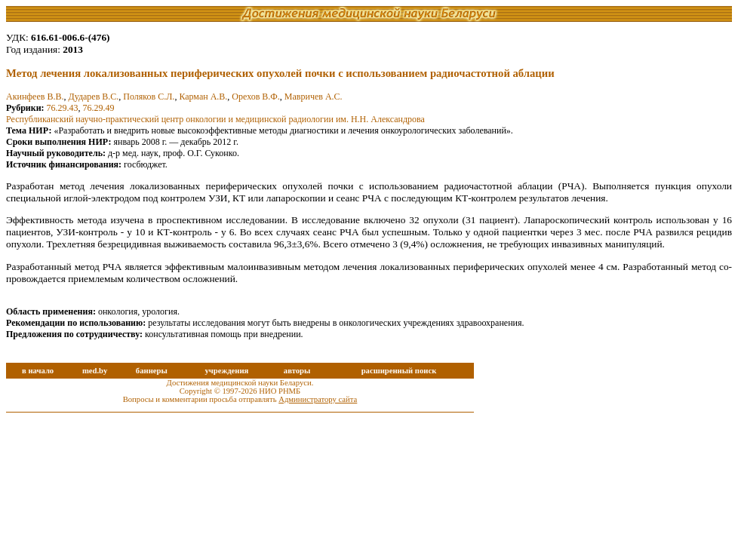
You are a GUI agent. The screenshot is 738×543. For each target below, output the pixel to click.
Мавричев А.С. (313, 96)
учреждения (226, 371)
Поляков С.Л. (148, 96)
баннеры (152, 371)
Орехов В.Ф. (256, 96)
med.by (94, 371)
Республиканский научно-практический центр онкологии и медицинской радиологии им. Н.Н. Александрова (215, 119)
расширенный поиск (399, 371)
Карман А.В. (203, 96)
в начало (38, 371)
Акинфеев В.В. (34, 96)
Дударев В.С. (93, 96)
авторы (297, 371)
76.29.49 (99, 108)
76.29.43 (62, 108)
